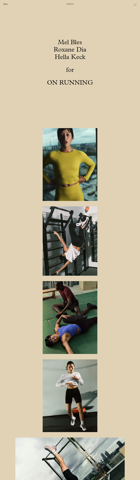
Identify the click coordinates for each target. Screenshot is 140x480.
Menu (5, 4)
